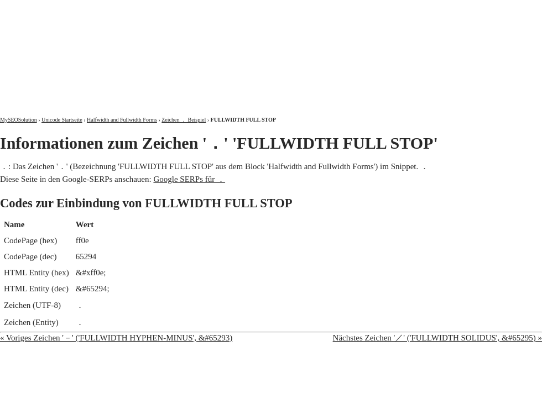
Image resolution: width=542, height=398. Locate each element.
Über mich (401, 10)
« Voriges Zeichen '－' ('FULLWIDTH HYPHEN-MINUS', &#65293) (116, 337)
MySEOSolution (18, 120)
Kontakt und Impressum (485, 10)
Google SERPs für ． (189, 179)
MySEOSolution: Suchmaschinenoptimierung (130, 49)
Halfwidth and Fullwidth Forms (122, 120)
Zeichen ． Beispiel (183, 120)
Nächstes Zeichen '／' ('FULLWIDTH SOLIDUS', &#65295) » (437, 337)
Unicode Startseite (61, 120)
